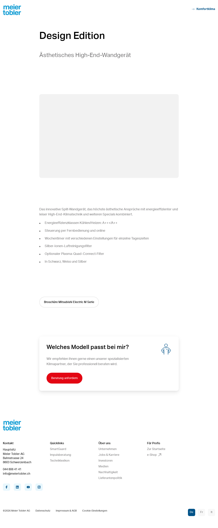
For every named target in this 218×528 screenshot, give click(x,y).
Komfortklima (203, 9)
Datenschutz (42, 511)
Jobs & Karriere (108, 454)
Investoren (105, 460)
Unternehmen (107, 449)
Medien (103, 466)
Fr (201, 512)
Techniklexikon (60, 460)
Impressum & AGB (66, 511)
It (211, 512)
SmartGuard (58, 449)
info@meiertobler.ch (16, 473)
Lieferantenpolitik (110, 478)
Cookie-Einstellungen (94, 511)
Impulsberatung (60, 454)
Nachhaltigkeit (108, 472)
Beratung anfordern (64, 378)
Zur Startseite (156, 449)
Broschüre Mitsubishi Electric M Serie (69, 302)
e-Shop (154, 454)
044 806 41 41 (12, 469)
